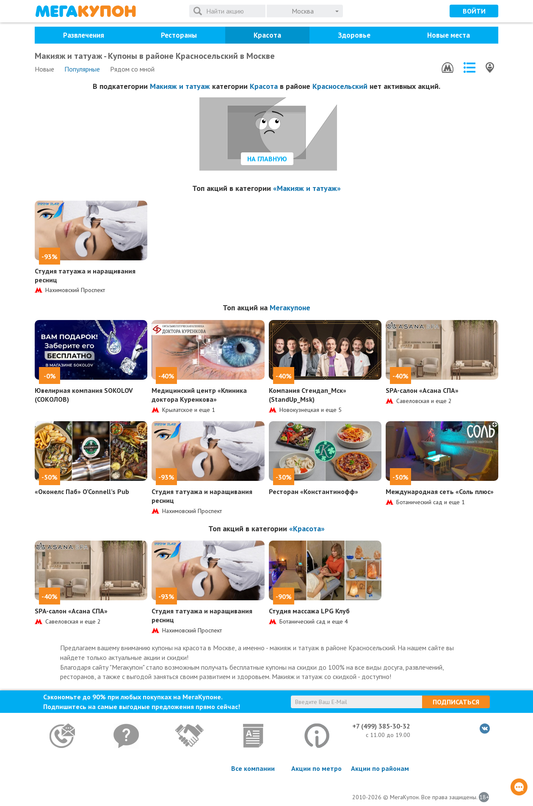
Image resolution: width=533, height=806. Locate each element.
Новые (44, 69)
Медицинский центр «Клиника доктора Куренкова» (199, 394)
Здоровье (354, 35)
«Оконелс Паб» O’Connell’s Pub (82, 491)
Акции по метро (316, 768)
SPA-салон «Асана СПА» (422, 390)
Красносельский (339, 86)
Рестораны (179, 35)
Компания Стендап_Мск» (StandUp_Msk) (307, 394)
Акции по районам (380, 768)
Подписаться (456, 702)
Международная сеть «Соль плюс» (440, 491)
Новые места (448, 35)
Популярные (82, 69)
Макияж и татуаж (180, 86)
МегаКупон (85, 11)
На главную (267, 159)
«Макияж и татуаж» (307, 188)
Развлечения (83, 35)
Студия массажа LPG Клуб (309, 611)
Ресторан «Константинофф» (313, 491)
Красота (267, 35)
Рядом (132, 69)
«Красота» (307, 528)
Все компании (253, 768)
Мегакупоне (290, 307)
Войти (474, 11)
